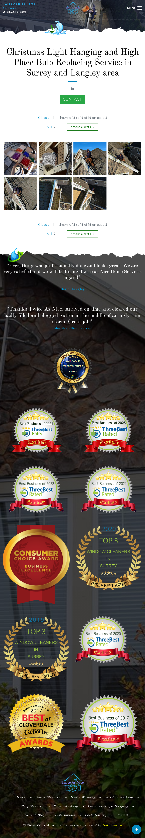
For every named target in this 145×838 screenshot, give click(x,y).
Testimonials (65, 815)
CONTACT (72, 99)
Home (23, 796)
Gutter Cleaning (48, 797)
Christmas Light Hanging (108, 806)
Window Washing (119, 797)
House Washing (83, 797)
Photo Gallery (95, 815)
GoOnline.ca (112, 825)
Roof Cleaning (33, 806)
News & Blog (35, 815)
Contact (122, 815)
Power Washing (66, 806)
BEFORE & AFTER (82, 127)
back (43, 118)
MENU (132, 8)
